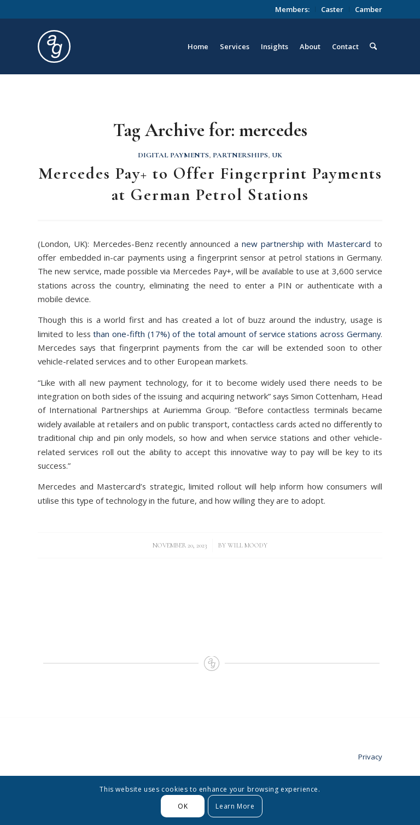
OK (183, 806)
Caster (332, 9)
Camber (368, 9)
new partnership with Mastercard (306, 243)
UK (277, 155)
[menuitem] (293, 9)
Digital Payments (173, 155)
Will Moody (247, 545)
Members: (292, 9)
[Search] (373, 46)
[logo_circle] (116, 46)
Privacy (370, 757)
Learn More (234, 806)
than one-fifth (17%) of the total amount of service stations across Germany (237, 333)
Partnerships (240, 155)
